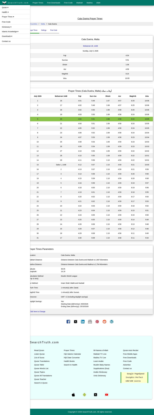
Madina (90, 3)
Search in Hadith (73, 365)
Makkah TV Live (102, 354)
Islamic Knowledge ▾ (10, 31)
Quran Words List (45, 368)
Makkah (79, 3)
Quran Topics (43, 372)
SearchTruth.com (15, 2)
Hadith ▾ (5, 12)
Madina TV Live (102, 358)
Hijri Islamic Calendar (75, 354)
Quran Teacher (44, 379)
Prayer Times (38, 3)
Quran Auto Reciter (131, 350)
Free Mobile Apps (131, 354)
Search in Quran (44, 383)
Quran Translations (46, 361)
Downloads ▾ (7, 36)
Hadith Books (72, 361)
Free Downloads (53, 3)
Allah (98, 3)
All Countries (36, 24)
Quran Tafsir (43, 365)
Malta (47, 24)
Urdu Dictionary (102, 376)
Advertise (128, 365)
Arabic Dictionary (102, 372)
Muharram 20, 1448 (92, 46)
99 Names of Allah (103, 350)
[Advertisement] (92, 11)
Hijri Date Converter (75, 358)
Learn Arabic (101, 361)
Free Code (68, 3)
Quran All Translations (47, 376)
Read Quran (43, 350)
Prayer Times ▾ (8, 17)
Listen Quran (43, 354)
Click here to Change (41, 311)
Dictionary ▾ (6, 27)
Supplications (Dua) (103, 368)
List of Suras (43, 358)
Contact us (6, 41)
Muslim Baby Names (104, 365)
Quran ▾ (5, 7)
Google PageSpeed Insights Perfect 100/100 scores (135, 377)
